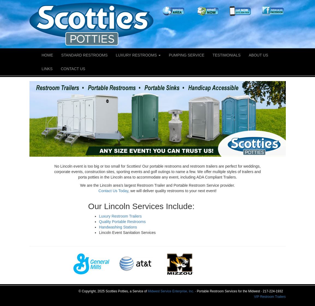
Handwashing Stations (118, 227)
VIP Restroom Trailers (270, 297)
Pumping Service (186, 55)
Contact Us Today (113, 191)
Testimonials (226, 55)
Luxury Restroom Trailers (120, 216)
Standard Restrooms (84, 55)
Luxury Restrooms (138, 55)
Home (47, 55)
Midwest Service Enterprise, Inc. (171, 291)
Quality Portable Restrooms (122, 221)
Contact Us (73, 69)
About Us (258, 55)
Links (47, 69)
